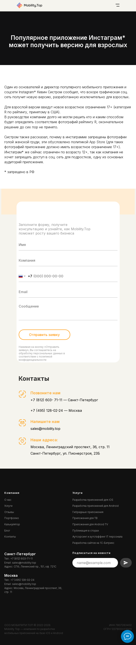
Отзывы (9, 512)
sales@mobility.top (45, 428)
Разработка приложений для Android (95, 505)
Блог (7, 530)
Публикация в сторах (85, 530)
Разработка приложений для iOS (92, 499)
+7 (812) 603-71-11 (22, 558)
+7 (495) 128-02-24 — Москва (56, 410)
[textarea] (68, 311)
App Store (97, 142)
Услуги (8, 505)
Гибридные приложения (87, 512)
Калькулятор (12, 524)
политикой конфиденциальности (35, 358)
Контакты (10, 536)
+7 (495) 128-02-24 (22, 579)
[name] (68, 244)
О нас (7, 499)
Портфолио (11, 518)
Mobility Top (12, 629)
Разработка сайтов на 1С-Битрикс (93, 542)
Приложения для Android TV (90, 524)
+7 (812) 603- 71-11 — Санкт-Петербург (64, 400)
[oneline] (68, 260)
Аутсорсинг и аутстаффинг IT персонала (97, 536)
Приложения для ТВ (85, 518)
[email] (68, 292)
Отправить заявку (44, 335)
